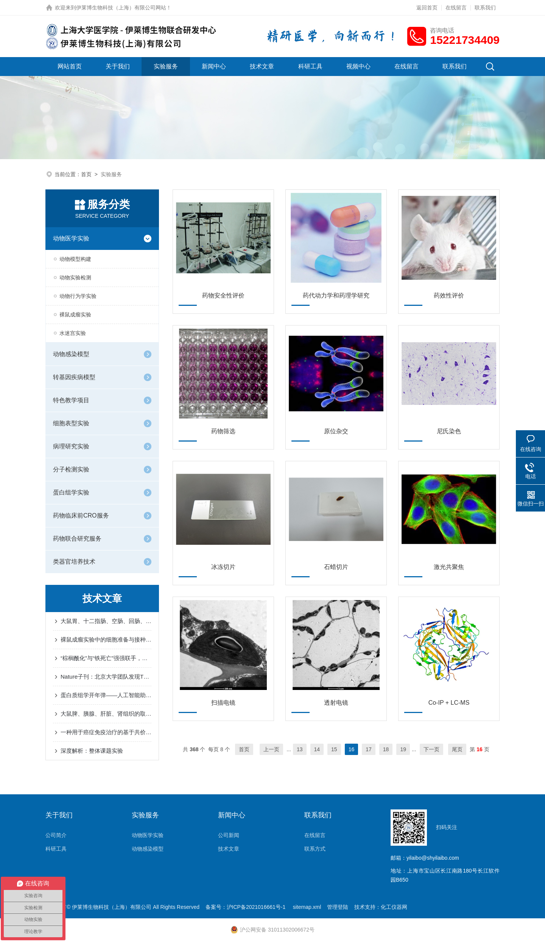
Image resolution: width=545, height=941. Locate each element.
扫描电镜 (223, 702)
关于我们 (118, 66)
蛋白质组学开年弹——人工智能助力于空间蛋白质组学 (106, 695)
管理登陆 (337, 907)
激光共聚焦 (449, 567)
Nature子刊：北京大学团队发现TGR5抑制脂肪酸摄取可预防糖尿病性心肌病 (106, 676)
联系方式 (314, 849)
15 (334, 749)
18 (386, 749)
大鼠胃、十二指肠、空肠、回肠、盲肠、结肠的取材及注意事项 (106, 621)
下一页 (431, 749)
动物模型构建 (75, 259)
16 (352, 749)
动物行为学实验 (78, 296)
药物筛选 (223, 431)
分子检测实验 (71, 469)
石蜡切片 (336, 567)
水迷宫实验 (72, 333)
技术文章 (262, 66)
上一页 (271, 749)
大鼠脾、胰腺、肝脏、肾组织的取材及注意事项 (106, 713)
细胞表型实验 (71, 423)
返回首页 (427, 8)
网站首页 (70, 66)
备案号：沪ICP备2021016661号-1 (246, 907)
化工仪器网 (394, 907)
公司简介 (56, 835)
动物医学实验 (71, 238)
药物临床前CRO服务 (81, 515)
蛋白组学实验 (71, 492)
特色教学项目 (71, 400)
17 (369, 749)
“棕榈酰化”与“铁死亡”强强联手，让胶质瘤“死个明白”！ (106, 658)
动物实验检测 (75, 277)
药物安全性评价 (223, 295)
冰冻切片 (223, 567)
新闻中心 (214, 66)
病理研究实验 (71, 446)
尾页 (457, 749)
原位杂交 (336, 431)
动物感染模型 (71, 354)
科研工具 (310, 66)
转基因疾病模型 (74, 377)
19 (403, 749)
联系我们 (485, 8)
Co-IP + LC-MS (449, 702)
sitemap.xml (307, 907)
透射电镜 (336, 702)
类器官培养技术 (74, 561)
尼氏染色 (449, 431)
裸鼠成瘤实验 (75, 315)
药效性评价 (449, 295)
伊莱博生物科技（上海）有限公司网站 (121, 8)
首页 (86, 174)
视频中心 (358, 66)
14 (317, 749)
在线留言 (456, 8)
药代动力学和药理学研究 (336, 295)
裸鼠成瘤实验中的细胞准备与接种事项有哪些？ (106, 639)
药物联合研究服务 (77, 538)
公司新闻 (228, 835)
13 (300, 749)
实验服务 (166, 66)
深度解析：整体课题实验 (92, 750)
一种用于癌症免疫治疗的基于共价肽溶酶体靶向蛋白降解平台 (106, 732)
